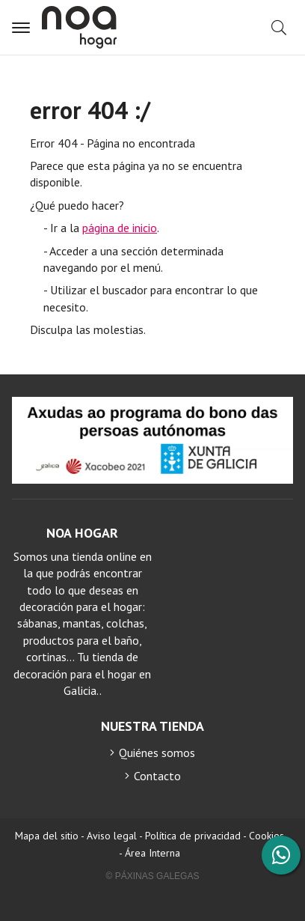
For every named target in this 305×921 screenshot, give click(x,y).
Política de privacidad (193, 835)
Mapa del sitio (46, 835)
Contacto (157, 775)
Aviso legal (112, 835)
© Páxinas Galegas (153, 876)
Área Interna (152, 853)
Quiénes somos (157, 752)
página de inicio (119, 227)
